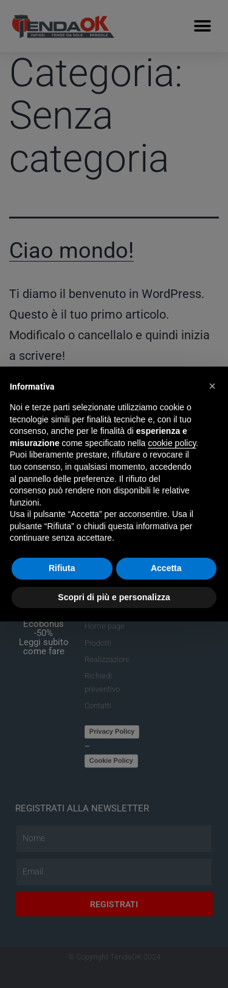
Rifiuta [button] (62, 568)
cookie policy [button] (172, 443)
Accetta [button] (166, 568)
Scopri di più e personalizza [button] (114, 597)
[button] (212, 386)
